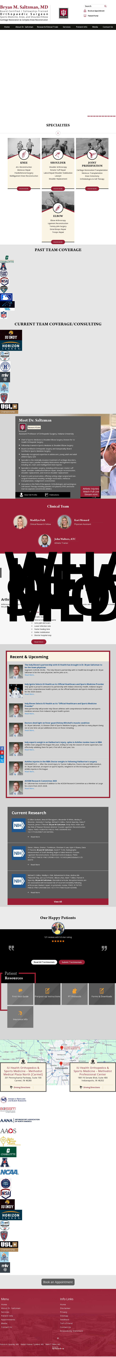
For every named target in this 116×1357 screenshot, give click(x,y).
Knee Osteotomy (92, 176)
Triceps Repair (58, 232)
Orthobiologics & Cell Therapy (92, 179)
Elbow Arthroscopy (58, 221)
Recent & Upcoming (29, 657)
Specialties (58, 126)
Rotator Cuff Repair (58, 170)
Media (95, 27)
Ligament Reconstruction (58, 224)
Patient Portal (93, 16)
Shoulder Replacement (58, 179)
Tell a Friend (66, 1324)
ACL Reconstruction (24, 167)
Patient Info (81, 27)
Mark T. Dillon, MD (53, 1345)
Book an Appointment (96, 11)
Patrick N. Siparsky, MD (9, 1345)
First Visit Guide (20, 996)
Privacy (63, 1312)
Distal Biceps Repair (58, 229)
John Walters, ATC (65, 539)
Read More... (30, 675)
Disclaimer (65, 1308)
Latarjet (58, 176)
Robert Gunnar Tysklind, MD (32, 1345)
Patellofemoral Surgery (24, 173)
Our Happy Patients (58, 919)
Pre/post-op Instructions (47, 996)
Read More (38, 642)
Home (7, 27)
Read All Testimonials (44, 962)
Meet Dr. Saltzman (35, 421)
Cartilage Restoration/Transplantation (92, 170)
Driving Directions (92, 1088)
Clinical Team (58, 507)
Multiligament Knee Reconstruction (24, 176)
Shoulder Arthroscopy (58, 167)
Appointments (8, 1320)
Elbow (58, 216)
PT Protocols (74, 996)
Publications (54, 495)
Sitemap (64, 1316)
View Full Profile (30, 495)
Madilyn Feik (37, 521)
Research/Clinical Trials (47, 27)
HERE (95, 495)
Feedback (64, 1320)
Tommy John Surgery (58, 226)
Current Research (29, 813)
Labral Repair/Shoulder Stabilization (58, 173)
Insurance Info (20, 1019)
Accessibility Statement (71, 1331)
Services (67, 27)
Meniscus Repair (24, 170)
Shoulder (58, 163)
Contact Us (108, 27)
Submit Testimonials (72, 962)
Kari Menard (81, 521)
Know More (23, 189)
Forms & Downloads (102, 996)
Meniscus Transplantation (92, 173)
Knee (24, 163)
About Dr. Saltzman (24, 27)
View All (58, 902)
